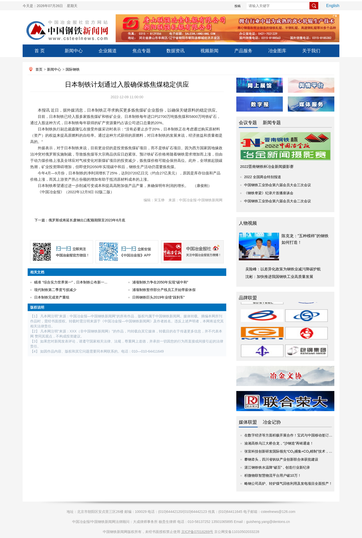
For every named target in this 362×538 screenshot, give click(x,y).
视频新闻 (209, 50)
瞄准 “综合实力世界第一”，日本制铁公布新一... (70, 282)
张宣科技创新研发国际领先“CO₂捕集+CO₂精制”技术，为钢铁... (293, 451)
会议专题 (248, 122)
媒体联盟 (248, 422)
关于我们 (311, 50)
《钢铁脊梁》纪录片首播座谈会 (268, 193)
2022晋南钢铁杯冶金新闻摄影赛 (267, 166)
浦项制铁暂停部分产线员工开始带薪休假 (164, 290)
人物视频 (248, 223)
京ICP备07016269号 (197, 532)
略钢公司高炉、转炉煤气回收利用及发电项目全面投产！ (288, 483)
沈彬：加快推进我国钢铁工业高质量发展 (279, 276)
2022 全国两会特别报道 (262, 177)
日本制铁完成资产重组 (51, 297)
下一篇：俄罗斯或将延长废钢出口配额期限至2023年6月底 (79, 220)
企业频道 (108, 50)
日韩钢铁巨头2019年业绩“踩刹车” (158, 297)
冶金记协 (272, 422)
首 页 (39, 50)
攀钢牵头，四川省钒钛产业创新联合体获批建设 (281, 459)
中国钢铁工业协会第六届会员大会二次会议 (277, 201)
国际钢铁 (73, 69)
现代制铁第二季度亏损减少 (55, 290)
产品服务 (243, 50)
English (332, 6)
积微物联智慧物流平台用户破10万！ (272, 475)
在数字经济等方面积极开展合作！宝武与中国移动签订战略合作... (295, 435)
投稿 (238, 6)
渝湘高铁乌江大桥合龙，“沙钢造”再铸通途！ (278, 443)
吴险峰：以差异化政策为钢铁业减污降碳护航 (283, 269)
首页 (38, 69)
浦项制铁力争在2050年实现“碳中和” (160, 282)
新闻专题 (272, 122)
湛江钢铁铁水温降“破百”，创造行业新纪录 (277, 467)
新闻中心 (74, 50)
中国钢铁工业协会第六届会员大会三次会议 (277, 185)
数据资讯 (175, 50)
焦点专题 (141, 50)
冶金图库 (277, 50)
